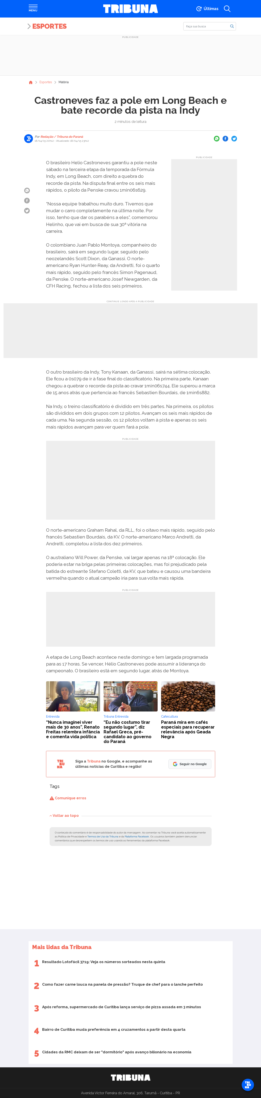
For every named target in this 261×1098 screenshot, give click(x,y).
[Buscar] (209, 26)
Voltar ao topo (64, 816)
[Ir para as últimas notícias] (207, 8)
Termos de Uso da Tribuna (102, 836)
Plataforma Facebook (137, 836)
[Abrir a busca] (227, 9)
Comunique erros (68, 798)
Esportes (49, 26)
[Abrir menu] (33, 8)
